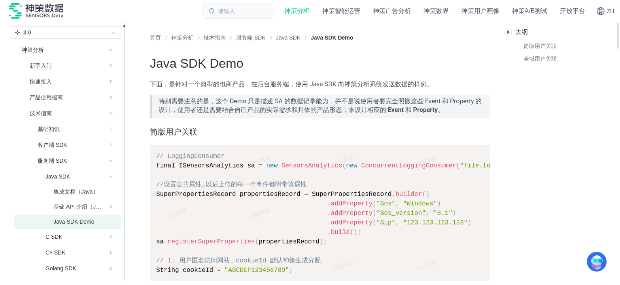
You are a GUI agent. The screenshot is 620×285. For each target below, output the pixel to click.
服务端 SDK (251, 37)
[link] (182, 37)
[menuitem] (67, 66)
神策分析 (182, 37)
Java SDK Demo (332, 37)
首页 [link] (155, 37)
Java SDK (288, 37)
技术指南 (215, 37)
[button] (605, 11)
